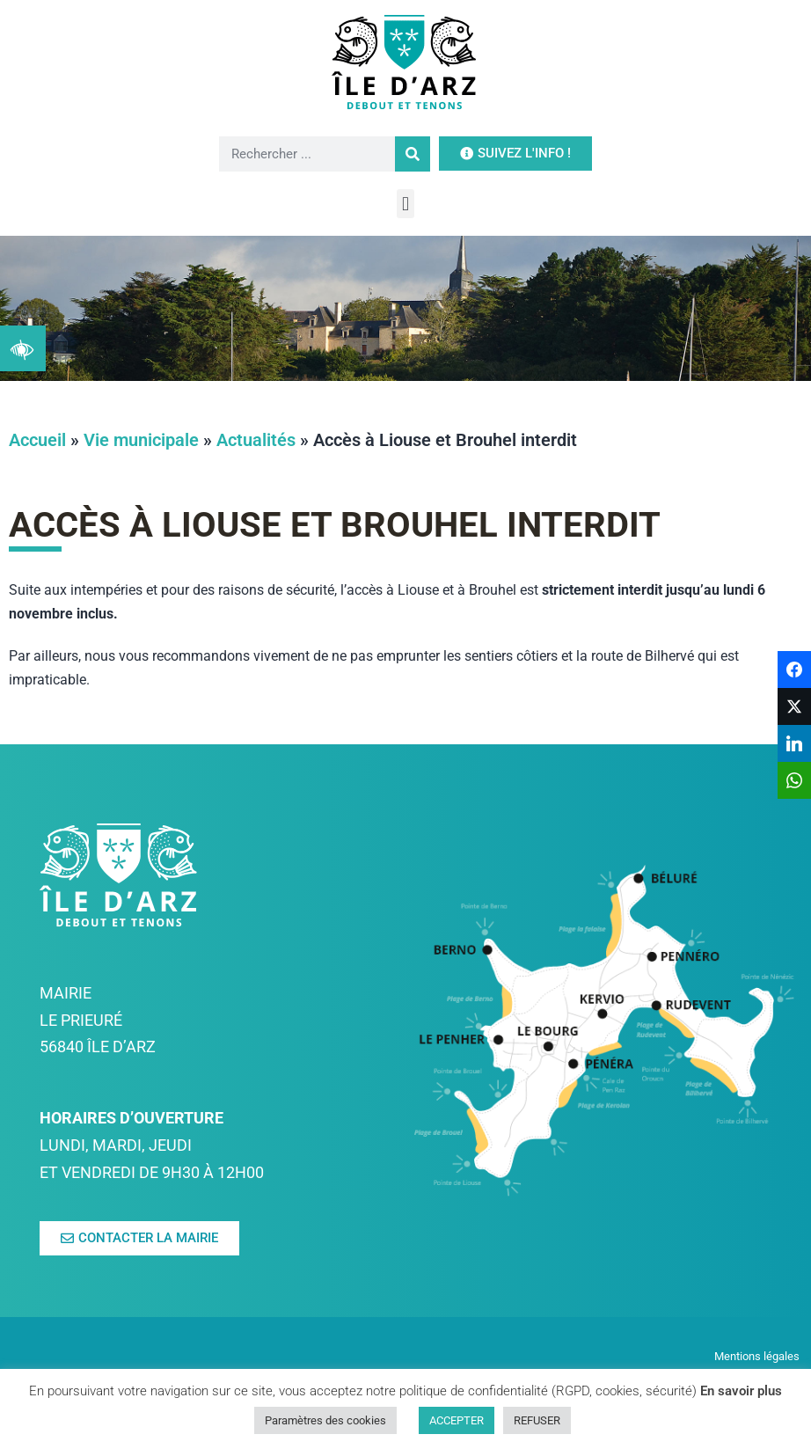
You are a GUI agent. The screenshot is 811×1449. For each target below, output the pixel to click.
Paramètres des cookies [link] (325, 1420)
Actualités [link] (256, 439)
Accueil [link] (37, 439)
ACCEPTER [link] (456, 1420)
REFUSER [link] (537, 1420)
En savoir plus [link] (741, 1391)
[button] (405, 203)
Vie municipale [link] (141, 439)
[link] (23, 348)
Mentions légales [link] (758, 1356)
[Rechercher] (412, 154)
